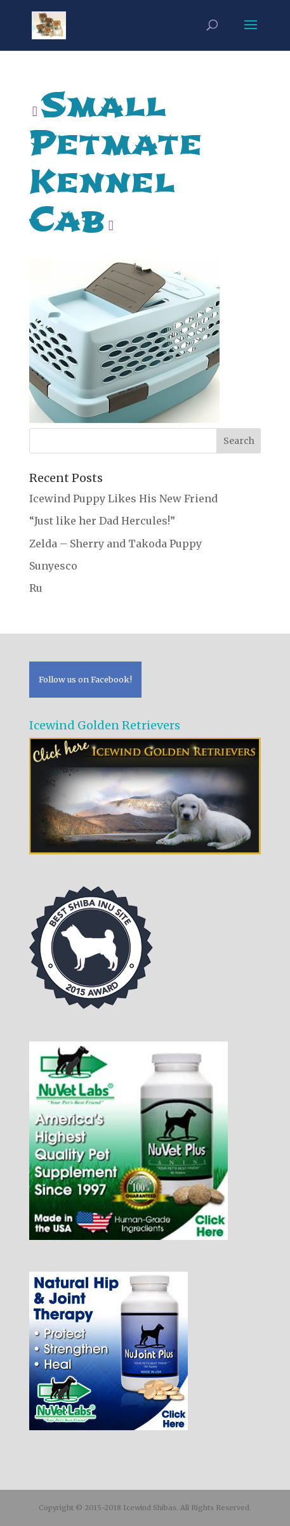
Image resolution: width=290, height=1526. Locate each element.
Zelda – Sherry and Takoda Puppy (115, 543)
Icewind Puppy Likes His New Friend (123, 498)
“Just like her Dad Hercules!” (102, 520)
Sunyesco (53, 565)
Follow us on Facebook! (85, 679)
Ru (36, 588)
